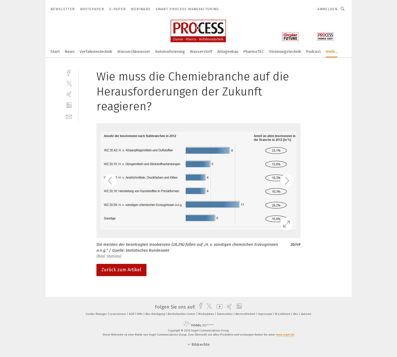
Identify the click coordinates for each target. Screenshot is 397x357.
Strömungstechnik (285, 51)
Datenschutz (225, 314)
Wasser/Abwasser (133, 51)
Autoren (306, 314)
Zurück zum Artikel (121, 270)
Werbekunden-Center (182, 314)
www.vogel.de (285, 334)
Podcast (313, 51)
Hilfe (140, 314)
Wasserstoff (201, 51)
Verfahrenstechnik (96, 51)
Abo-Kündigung (155, 314)
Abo (296, 314)
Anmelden (327, 9)
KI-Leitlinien (283, 314)
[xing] (69, 94)
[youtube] (218, 307)
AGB (132, 314)
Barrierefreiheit (245, 314)
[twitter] (69, 83)
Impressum (265, 314)
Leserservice (118, 314)
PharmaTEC (253, 51)
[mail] (69, 116)
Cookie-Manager (97, 314)
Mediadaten (206, 314)
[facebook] (69, 72)
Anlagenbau (227, 51)
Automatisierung (170, 51)
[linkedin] (69, 105)
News (70, 51)
